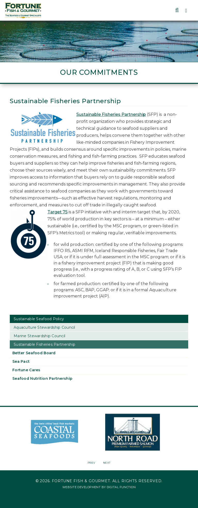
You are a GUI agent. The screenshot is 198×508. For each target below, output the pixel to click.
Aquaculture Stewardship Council (44, 327)
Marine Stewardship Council (39, 336)
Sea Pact (21, 361)
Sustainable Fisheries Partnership (111, 114)
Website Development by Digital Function (99, 487)
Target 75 (57, 211)
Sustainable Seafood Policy (39, 319)
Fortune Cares (26, 370)
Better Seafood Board (34, 353)
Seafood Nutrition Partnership (42, 378)
